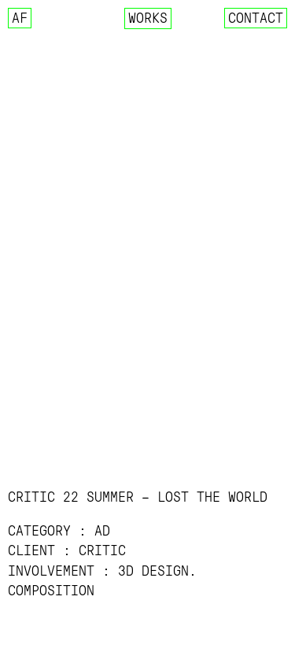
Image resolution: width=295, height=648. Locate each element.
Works (148, 18)
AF (20, 18)
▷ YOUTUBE (46, 630)
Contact (255, 18)
